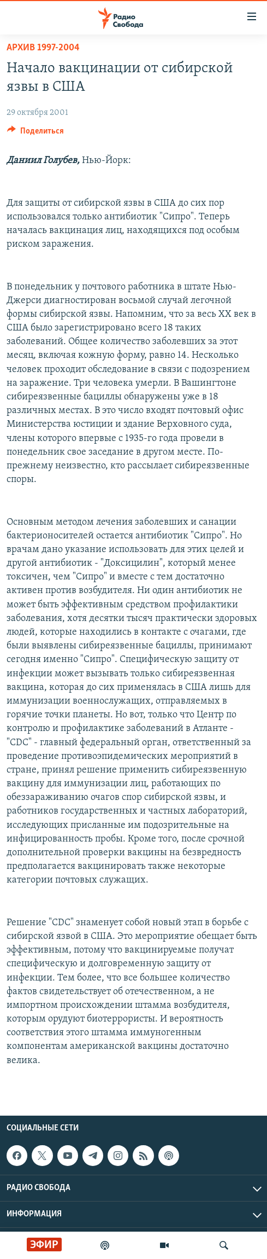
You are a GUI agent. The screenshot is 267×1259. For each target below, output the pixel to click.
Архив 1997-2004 (43, 48)
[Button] (35, 133)
